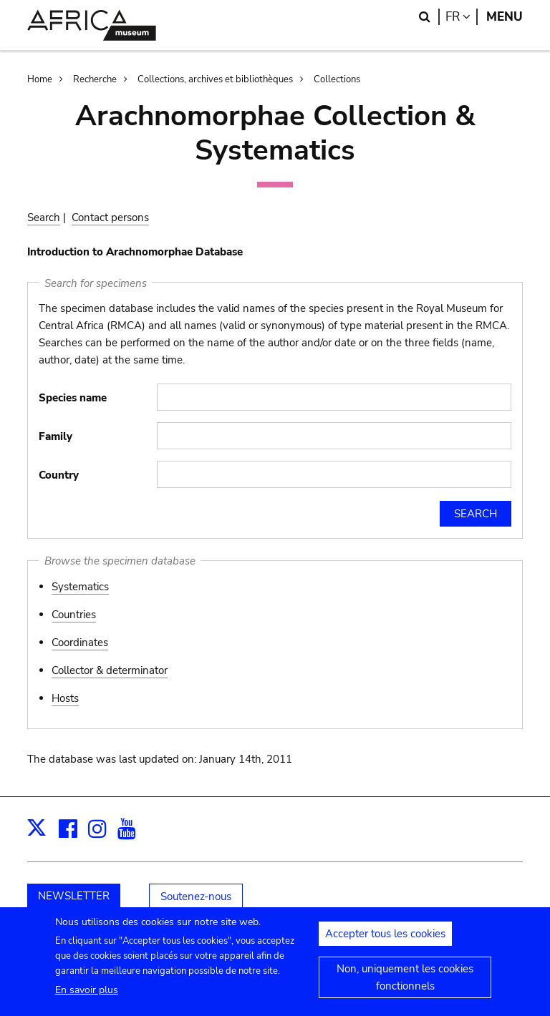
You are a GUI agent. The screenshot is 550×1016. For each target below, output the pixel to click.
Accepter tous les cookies (385, 941)
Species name (73, 398)
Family (55, 436)
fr (461, 17)
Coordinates (80, 642)
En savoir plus (86, 997)
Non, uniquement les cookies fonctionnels (405, 985)
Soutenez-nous (195, 896)
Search (43, 217)
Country (59, 475)
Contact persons (110, 217)
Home (39, 79)
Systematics (80, 587)
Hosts (65, 698)
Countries (74, 614)
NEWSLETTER (74, 896)
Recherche (95, 79)
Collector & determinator (110, 670)
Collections (337, 79)
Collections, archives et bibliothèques (215, 79)
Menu (504, 17)
